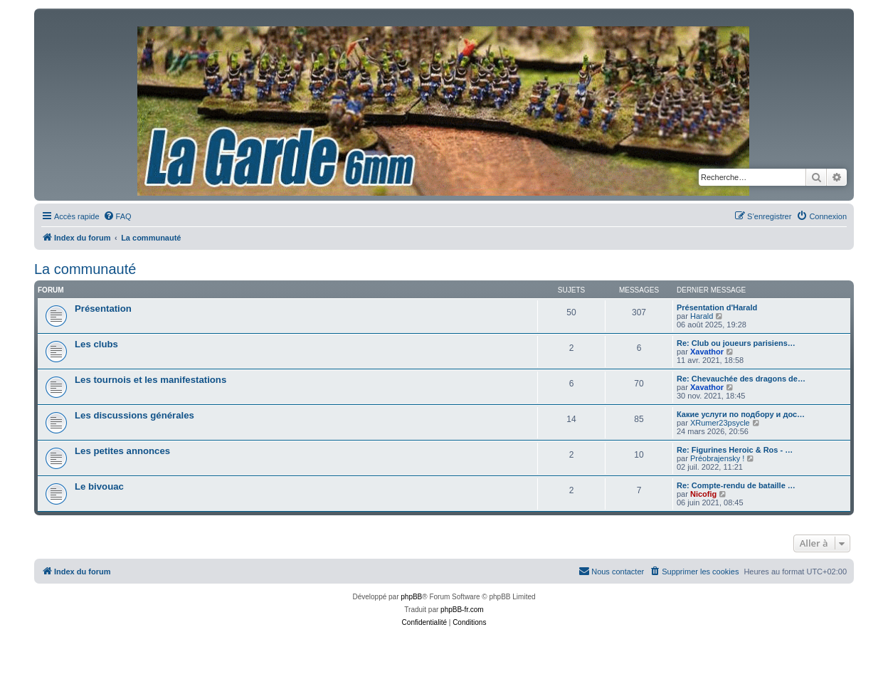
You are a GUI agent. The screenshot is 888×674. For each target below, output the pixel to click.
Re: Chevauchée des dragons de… (741, 378)
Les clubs (96, 344)
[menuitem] (117, 216)
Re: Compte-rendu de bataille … (736, 485)
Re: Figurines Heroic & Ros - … (735, 450)
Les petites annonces (122, 451)
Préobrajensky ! (717, 458)
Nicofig (703, 494)
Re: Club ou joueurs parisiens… (736, 343)
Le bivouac (99, 486)
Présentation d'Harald (717, 307)
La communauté (85, 269)
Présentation (103, 308)
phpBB (411, 597)
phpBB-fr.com (462, 610)
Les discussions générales (134, 415)
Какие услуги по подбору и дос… (741, 414)
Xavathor (707, 351)
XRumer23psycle (720, 422)
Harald (701, 316)
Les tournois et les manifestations (150, 379)
